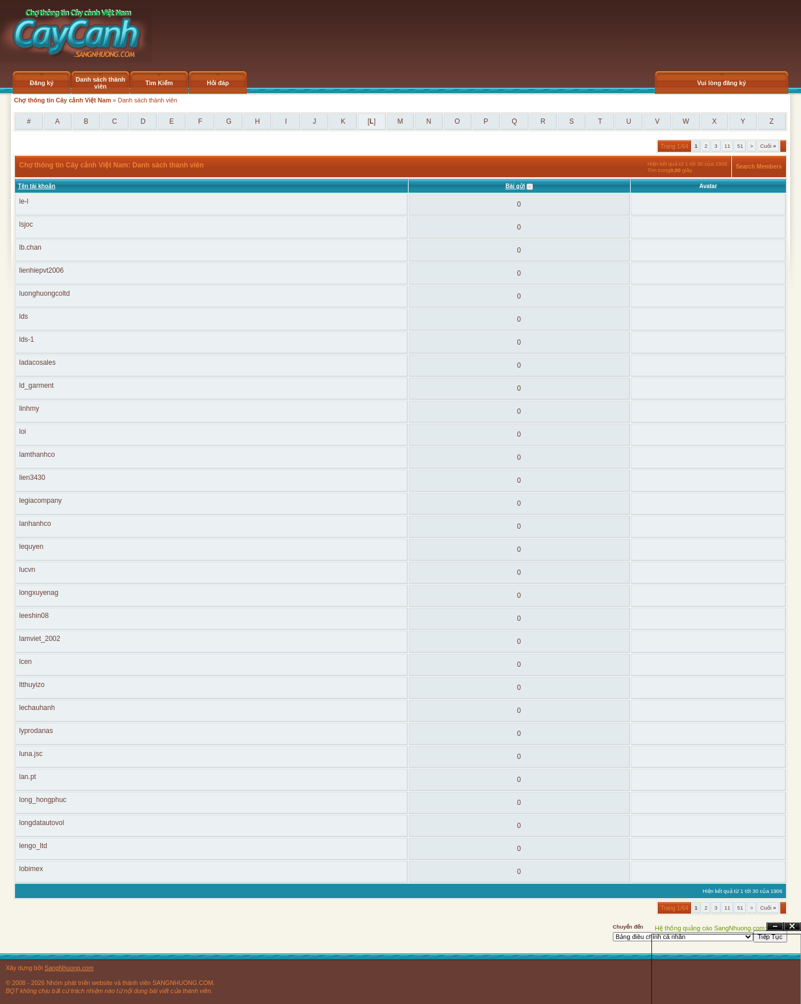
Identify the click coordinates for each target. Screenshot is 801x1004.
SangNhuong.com (68, 967)
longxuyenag (38, 593)
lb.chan (30, 247)
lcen (25, 662)
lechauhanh (37, 708)
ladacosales (37, 362)
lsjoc (26, 224)
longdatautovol (41, 823)
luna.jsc (31, 754)
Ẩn (775, 926)
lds (23, 316)
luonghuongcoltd (44, 293)
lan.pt (27, 777)
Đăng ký (42, 82)
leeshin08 (33, 616)
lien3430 (32, 478)
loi (22, 431)
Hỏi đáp (218, 82)
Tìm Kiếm (159, 82)
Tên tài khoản (36, 186)
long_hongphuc (42, 800)
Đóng (792, 926)
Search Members (759, 166)
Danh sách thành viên (100, 83)
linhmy (29, 408)
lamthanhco (37, 455)
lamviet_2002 (39, 639)
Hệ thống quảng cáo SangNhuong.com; (710, 928)
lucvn (27, 570)
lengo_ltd (33, 846)
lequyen (31, 547)
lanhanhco (35, 524)
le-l (23, 201)
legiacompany (40, 501)
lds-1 (26, 339)
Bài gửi (515, 186)
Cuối (768, 146)
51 (740, 146)
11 (727, 146)
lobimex (31, 869)
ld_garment (36, 385)
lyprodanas (36, 731)
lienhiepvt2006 (41, 270)
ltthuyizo (31, 685)
